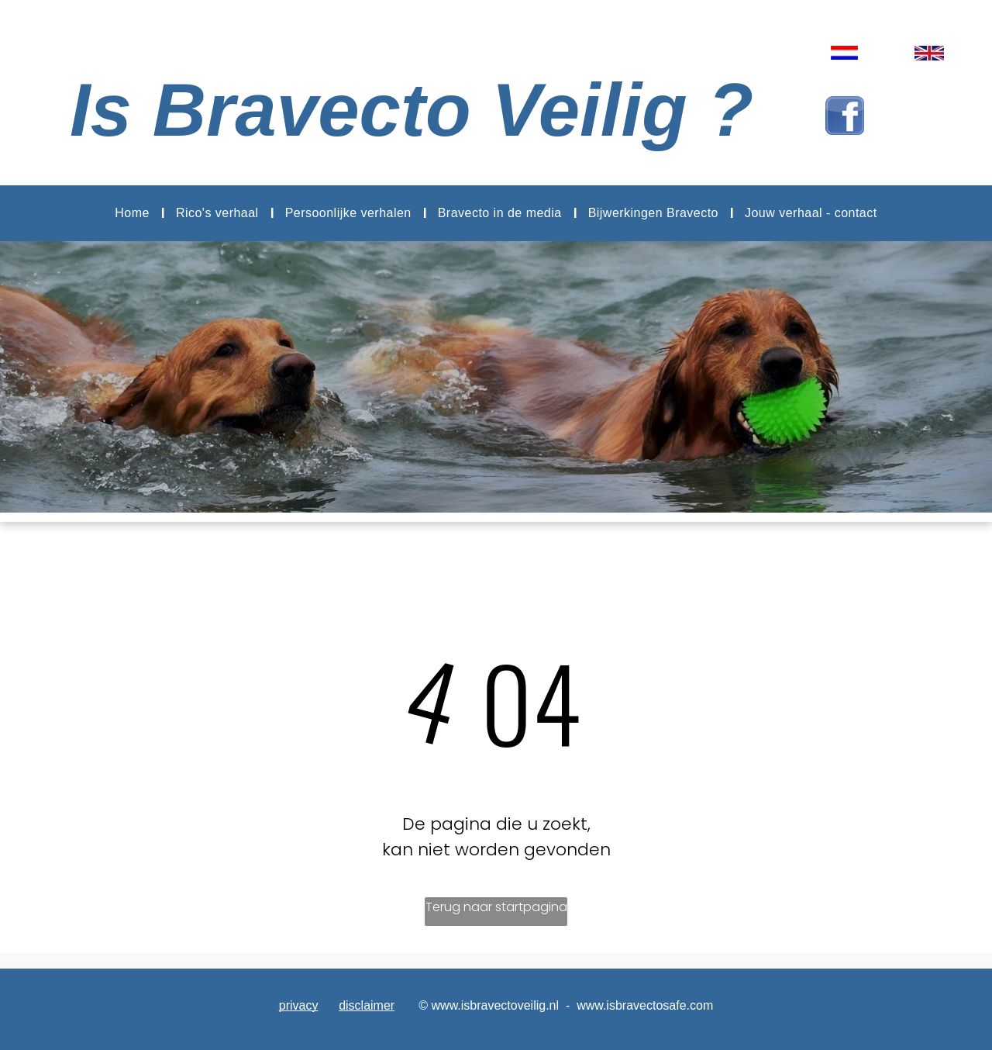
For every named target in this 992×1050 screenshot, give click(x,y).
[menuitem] (133, 213)
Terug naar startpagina (496, 907)
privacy (299, 1005)
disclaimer (366, 1005)
